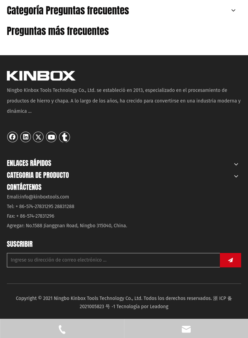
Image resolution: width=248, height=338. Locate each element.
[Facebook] (12, 136)
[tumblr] (64, 136)
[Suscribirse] (230, 260)
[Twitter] (38, 136)
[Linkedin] (25, 136)
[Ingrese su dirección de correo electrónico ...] (112, 260)
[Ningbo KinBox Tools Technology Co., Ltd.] (41, 76)
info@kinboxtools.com (44, 197)
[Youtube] (51, 136)
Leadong (159, 307)
